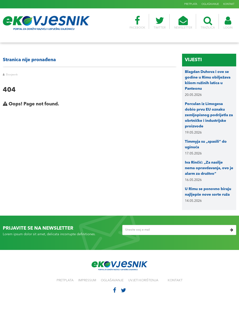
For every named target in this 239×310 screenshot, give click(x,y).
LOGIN (228, 22)
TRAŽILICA (208, 22)
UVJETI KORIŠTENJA (143, 280)
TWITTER (160, 22)
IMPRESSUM (87, 280)
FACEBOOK (137, 22)
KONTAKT (228, 4)
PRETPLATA (190, 4)
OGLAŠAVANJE (210, 4)
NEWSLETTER (183, 22)
